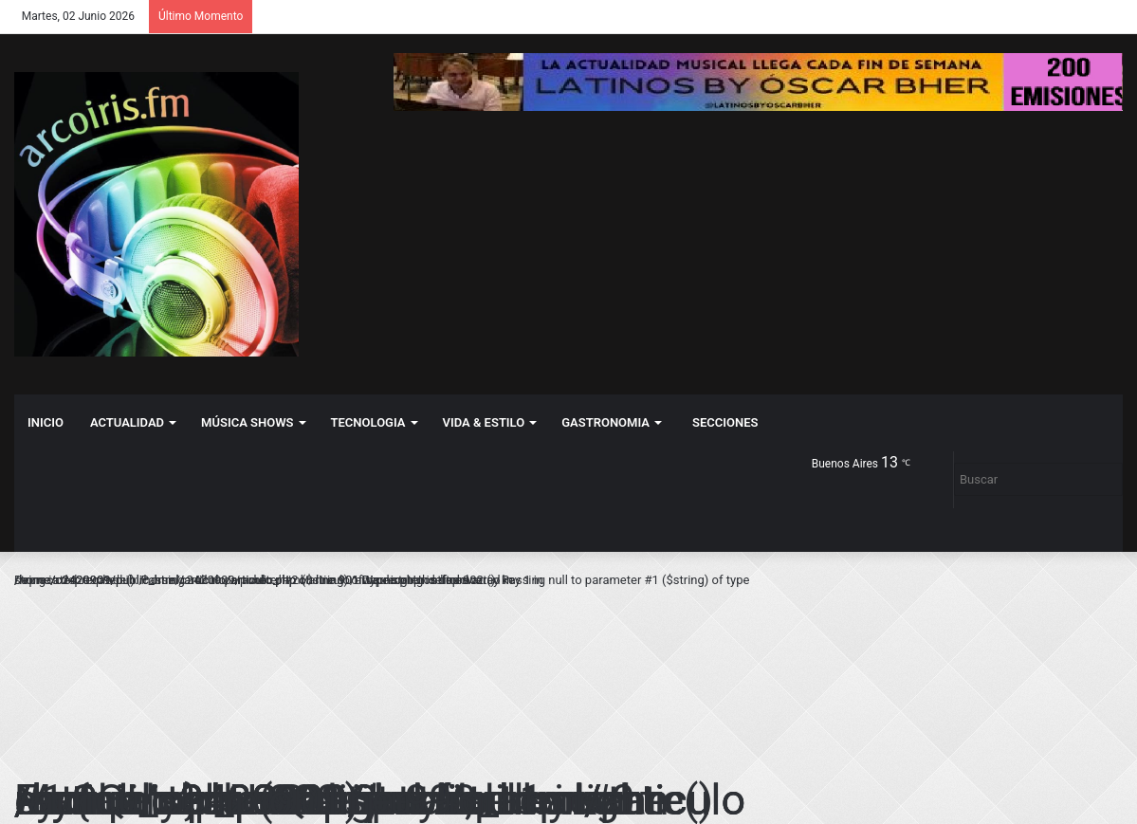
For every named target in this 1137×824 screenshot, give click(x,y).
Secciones (725, 422)
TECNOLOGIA (368, 422)
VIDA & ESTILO (484, 422)
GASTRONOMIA (605, 422)
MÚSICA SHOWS (247, 422)
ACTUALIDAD (127, 422)
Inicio (46, 422)
